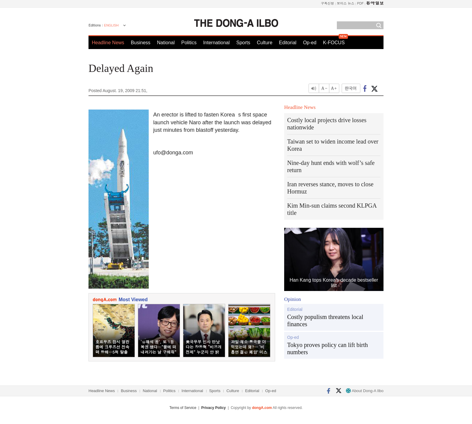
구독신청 (327, 3)
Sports (243, 42)
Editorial (288, 42)
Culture (264, 42)
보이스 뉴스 (346, 3)
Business (141, 42)
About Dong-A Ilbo (365, 390)
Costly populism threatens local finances (325, 320)
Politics (189, 42)
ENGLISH (111, 25)
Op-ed (309, 42)
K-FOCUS (334, 42)
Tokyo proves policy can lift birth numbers (327, 348)
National (166, 42)
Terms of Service (182, 408)
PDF (360, 3)
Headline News (108, 42)
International (216, 42)
